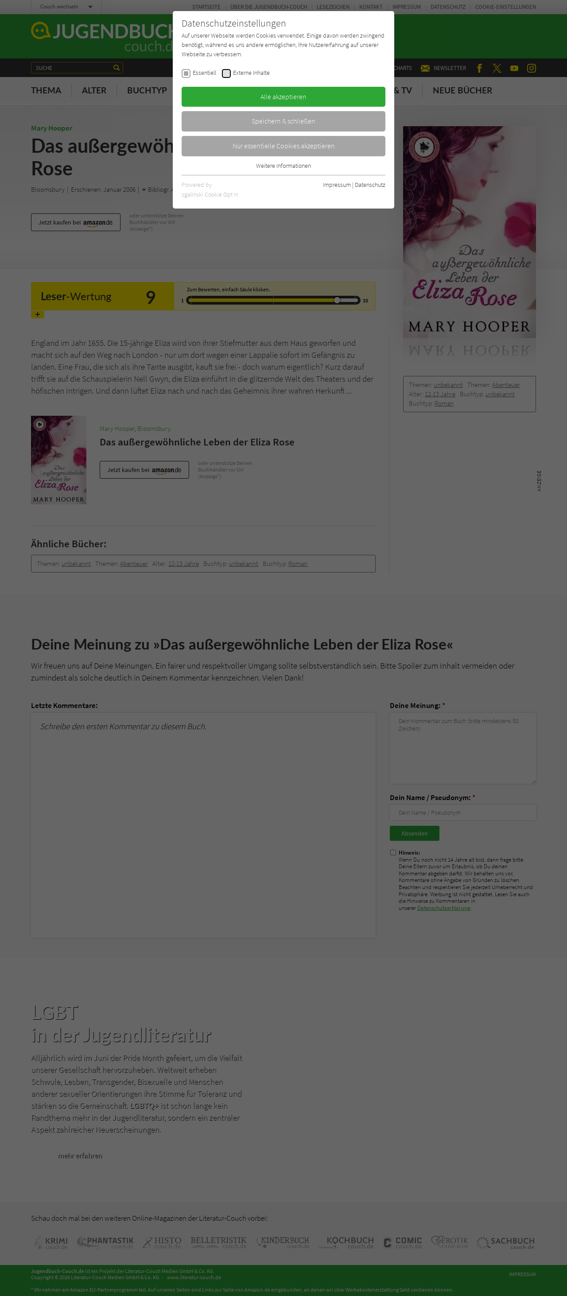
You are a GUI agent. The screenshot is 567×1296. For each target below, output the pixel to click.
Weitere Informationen (283, 166)
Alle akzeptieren (283, 96)
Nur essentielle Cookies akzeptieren (284, 145)
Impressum (337, 185)
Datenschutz (370, 185)
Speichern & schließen (283, 120)
